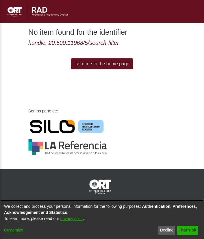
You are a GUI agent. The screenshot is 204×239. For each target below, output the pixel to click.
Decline (165, 230)
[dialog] (102, 220)
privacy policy (76, 218)
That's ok (186, 230)
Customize (14, 230)
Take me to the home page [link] (102, 64)
